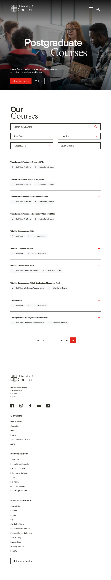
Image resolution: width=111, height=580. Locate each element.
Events (13, 435)
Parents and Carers (18, 468)
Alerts (12, 444)
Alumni (13, 477)
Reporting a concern (18, 490)
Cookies (13, 510)
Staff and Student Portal (20, 439)
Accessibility (15, 506)
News (12, 430)
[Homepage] (21, 8)
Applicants (14, 459)
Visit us (38, 81)
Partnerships (15, 542)
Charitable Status (17, 524)
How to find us (16, 421)
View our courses (21, 81)
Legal (12, 519)
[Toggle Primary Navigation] (91, 9)
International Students (19, 464)
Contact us (14, 426)
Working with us (17, 546)
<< (38, 340)
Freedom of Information (20, 528)
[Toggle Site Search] (98, 9)
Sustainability (15, 537)
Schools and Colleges (19, 473)
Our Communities (17, 486)
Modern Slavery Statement (21, 533)
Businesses (14, 482)
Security (13, 551)
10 (67, 340)
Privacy (13, 515)
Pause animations (22, 561)
